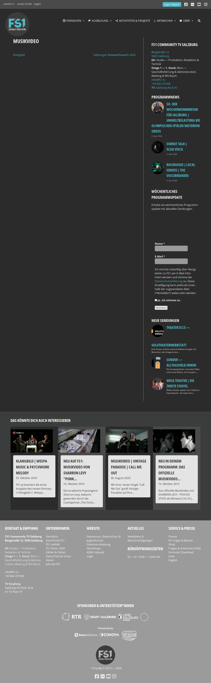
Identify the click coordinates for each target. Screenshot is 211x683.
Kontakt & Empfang (21, 528)
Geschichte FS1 (55, 540)
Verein (50, 560)
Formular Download (180, 552)
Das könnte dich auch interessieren (41, 420)
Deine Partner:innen (58, 556)
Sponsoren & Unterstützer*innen (105, 605)
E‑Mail (160, 256)
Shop (171, 544)
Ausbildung (100, 21)
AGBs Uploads (95, 552)
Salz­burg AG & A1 (167, 87)
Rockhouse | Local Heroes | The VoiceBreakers (180, 170)
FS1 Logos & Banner (180, 540)
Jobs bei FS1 (53, 564)
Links (171, 556)
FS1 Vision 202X (55, 548)
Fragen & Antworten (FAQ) (184, 548)
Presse (172, 536)
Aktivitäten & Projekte (134, 21)
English (37, 3)
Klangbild (19, 55)
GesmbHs (52, 536)
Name (160, 243)
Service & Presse (181, 528)
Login (90, 556)
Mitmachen (165, 21)
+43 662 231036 (24, 3)
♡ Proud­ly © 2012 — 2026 (105, 668)
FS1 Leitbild (53, 544)
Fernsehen (73, 21)
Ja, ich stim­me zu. (168, 300)
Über (186, 21)
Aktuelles (136, 528)
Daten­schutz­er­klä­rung (169, 281)
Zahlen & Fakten (56, 552)
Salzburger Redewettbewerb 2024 (114, 55)
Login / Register (172, 4)
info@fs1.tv (9, 3)
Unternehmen (57, 528)
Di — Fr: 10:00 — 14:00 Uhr (144, 557)
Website (93, 528)
